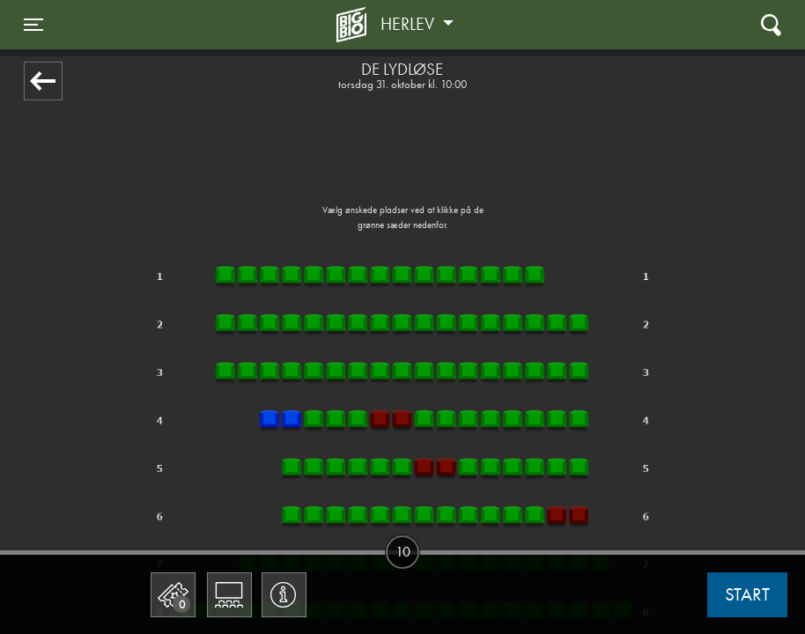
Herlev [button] (409, 23)
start (747, 594)
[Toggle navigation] (33, 24)
